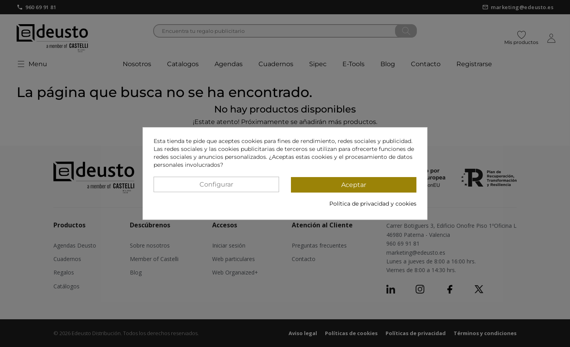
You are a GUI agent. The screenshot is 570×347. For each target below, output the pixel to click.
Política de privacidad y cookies (372, 203)
